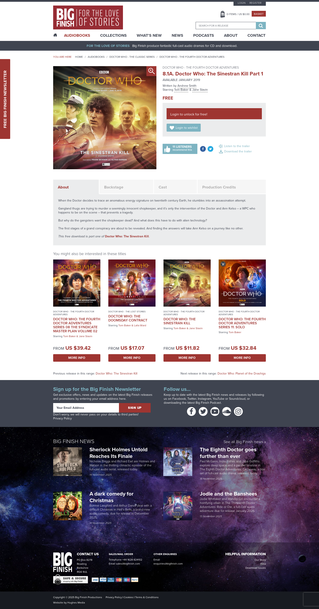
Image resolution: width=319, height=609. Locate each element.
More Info (76, 357)
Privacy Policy (62, 418)
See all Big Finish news (243, 442)
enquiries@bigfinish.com (168, 564)
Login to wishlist (187, 127)
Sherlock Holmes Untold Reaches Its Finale (118, 453)
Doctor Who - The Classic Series (132, 57)
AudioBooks (77, 35)
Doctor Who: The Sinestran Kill (127, 236)
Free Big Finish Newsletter (5, 99)
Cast (163, 187)
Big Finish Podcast (208, 402)
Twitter (191, 398)
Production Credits (219, 187)
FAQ (263, 564)
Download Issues (255, 568)
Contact (256, 35)
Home (79, 57)
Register (255, 3)
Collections (113, 35)
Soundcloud (237, 398)
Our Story (260, 560)
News (177, 35)
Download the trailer (238, 151)
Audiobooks (96, 57)
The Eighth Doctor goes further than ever (228, 453)
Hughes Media (76, 603)
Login (241, 3)
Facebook (179, 398)
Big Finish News (73, 441)
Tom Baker (181, 89)
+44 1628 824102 (132, 560)
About (230, 35)
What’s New (149, 35)
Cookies (128, 597)
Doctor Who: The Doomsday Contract (127, 318)
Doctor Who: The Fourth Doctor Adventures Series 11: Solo (242, 323)
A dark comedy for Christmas (111, 497)
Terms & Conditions (147, 597)
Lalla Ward (140, 325)
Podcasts (203, 35)
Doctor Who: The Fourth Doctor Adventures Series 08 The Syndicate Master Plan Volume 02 (76, 325)
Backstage (113, 187)
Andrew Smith (186, 85)
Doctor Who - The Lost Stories (127, 311)
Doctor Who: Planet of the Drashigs (242, 373)
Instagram (204, 398)
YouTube (218, 398)
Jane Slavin (200, 89)
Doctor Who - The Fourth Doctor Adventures (192, 57)
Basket (259, 14)
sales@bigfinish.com (128, 564)
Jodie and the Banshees (229, 494)
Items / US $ (238, 14)
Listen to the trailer (237, 146)
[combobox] (226, 25)
